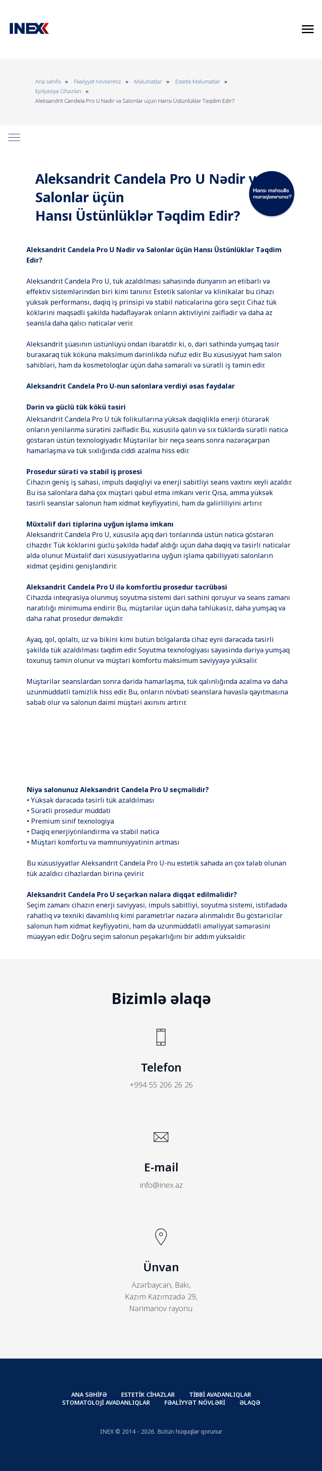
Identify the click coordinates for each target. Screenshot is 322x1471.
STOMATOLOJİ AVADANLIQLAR (106, 1402)
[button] (272, 215)
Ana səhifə (48, 81)
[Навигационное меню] (308, 29)
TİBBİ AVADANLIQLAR (220, 1394)
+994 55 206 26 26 (161, 1085)
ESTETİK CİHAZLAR (148, 1394)
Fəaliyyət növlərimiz (97, 81)
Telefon (161, 1067)
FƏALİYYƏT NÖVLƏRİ (194, 1402)
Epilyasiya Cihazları (58, 91)
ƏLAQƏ (249, 1402)
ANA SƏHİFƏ (89, 1394)
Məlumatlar (148, 81)
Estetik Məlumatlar (197, 81)
